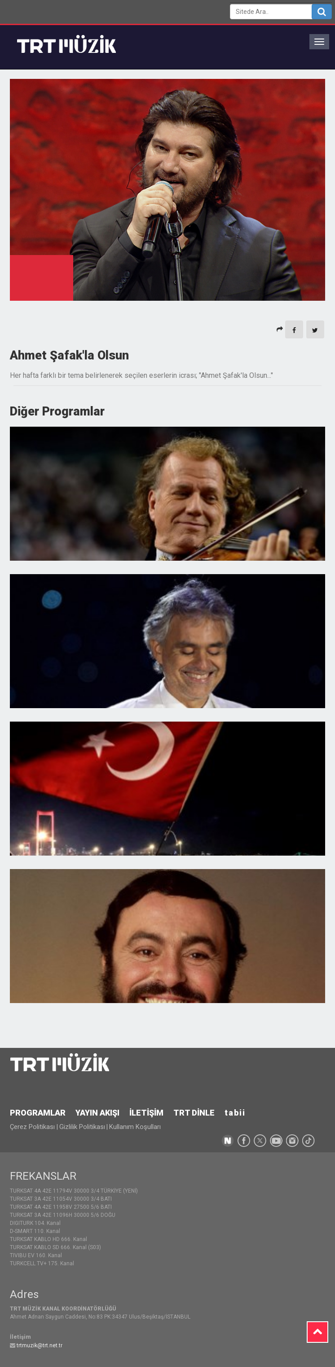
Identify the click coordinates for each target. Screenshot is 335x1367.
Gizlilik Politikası (82, 1127)
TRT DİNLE (194, 1112)
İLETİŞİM (146, 1112)
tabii (235, 1112)
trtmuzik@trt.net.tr (39, 1345)
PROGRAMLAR (38, 1112)
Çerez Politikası (33, 1127)
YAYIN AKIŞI (97, 1112)
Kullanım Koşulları (135, 1127)
